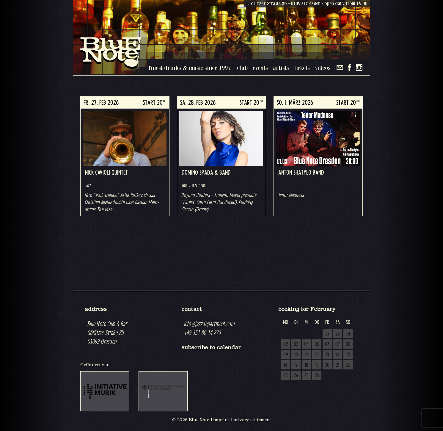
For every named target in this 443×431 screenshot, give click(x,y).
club (242, 67)
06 (327, 344)
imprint (221, 419)
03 (296, 344)
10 (296, 355)
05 (317, 344)
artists (281, 67)
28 (337, 334)
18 (306, 365)
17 (296, 365)
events (260, 67)
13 (327, 355)
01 (348, 334)
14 (338, 355)
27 (327, 334)
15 (348, 355)
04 (306, 344)
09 (285, 355)
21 (337, 365)
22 (348, 365)
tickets (302, 67)
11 (306, 355)
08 (348, 344)
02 (285, 344)
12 (316, 355)
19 (317, 365)
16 (286, 365)
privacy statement (252, 419)
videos (322, 67)
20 (327, 365)
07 (337, 344)
